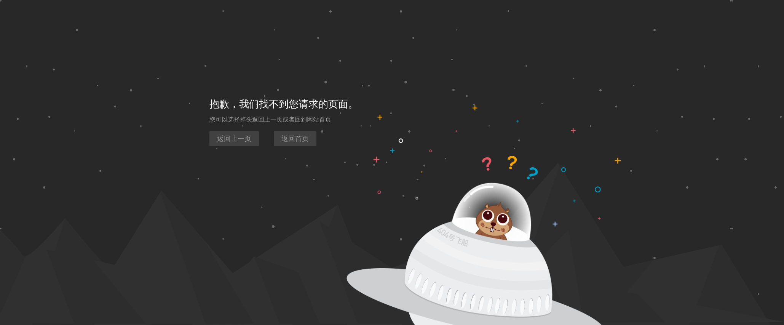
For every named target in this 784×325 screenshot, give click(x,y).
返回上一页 (234, 138)
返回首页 (295, 138)
